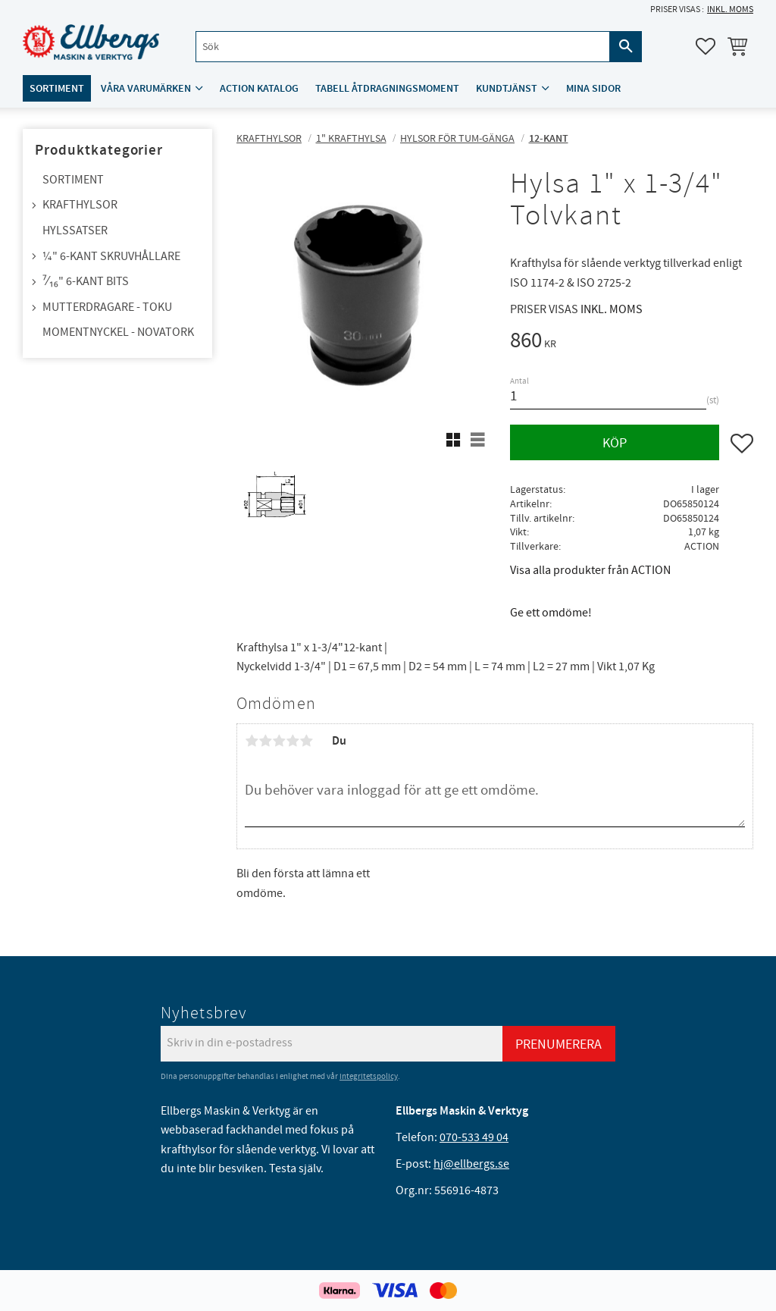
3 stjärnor (279, 741)
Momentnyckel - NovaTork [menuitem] (118, 332)
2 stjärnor (265, 741)
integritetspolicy (369, 1076)
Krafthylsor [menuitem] (79, 204)
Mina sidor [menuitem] (593, 88)
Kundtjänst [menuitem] (506, 88)
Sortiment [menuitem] (57, 88)
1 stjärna (251, 741)
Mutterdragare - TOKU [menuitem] (107, 307)
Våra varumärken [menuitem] (146, 88)
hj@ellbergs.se (471, 1163)
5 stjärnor (306, 741)
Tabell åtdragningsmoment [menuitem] (387, 88)
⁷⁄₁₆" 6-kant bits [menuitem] (85, 281)
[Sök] (626, 46)
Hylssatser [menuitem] (75, 230)
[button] (705, 46)
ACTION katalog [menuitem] (259, 88)
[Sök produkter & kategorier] (403, 46)
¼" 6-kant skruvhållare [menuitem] (111, 256)
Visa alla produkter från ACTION (590, 570)
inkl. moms (730, 9)
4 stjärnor (292, 741)
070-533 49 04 (474, 1137)
